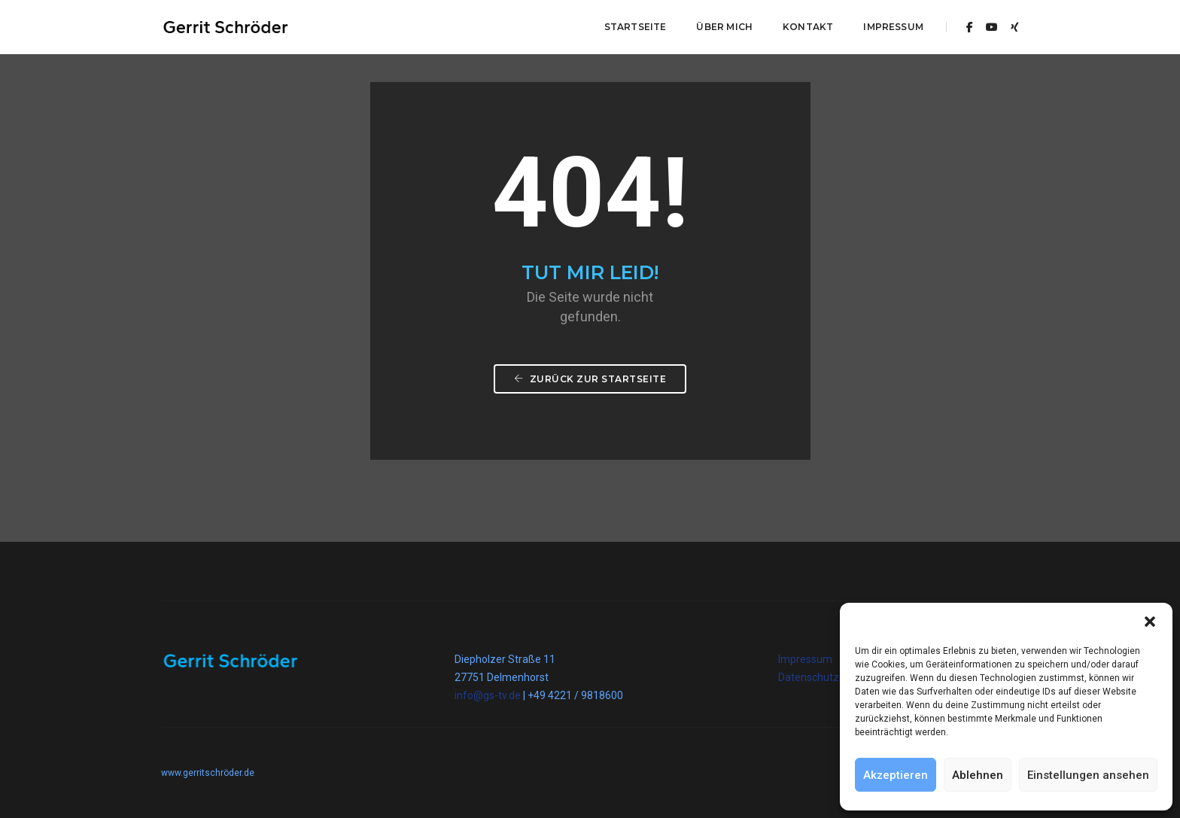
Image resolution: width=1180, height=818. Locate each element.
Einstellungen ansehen (1088, 775)
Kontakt (808, 26)
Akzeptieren (895, 775)
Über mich (724, 26)
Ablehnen (977, 775)
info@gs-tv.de (488, 695)
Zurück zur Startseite (590, 379)
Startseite (635, 26)
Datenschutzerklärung (831, 677)
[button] (1149, 621)
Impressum (893, 26)
